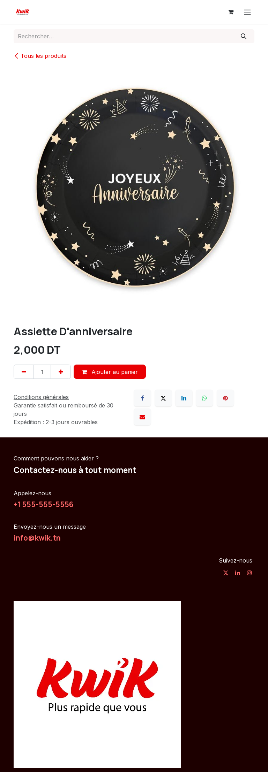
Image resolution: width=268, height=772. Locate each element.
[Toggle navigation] (247, 12)
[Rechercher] (243, 36)
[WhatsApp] (204, 398)
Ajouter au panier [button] (110, 371)
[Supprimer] (24, 372)
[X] (163, 398)
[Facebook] (142, 398)
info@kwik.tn (37, 538)
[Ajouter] (61, 372)
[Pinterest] (225, 398)
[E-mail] (142, 416)
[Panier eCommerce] (231, 12)
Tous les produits (40, 55)
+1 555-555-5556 (44, 504)
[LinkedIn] (184, 398)
